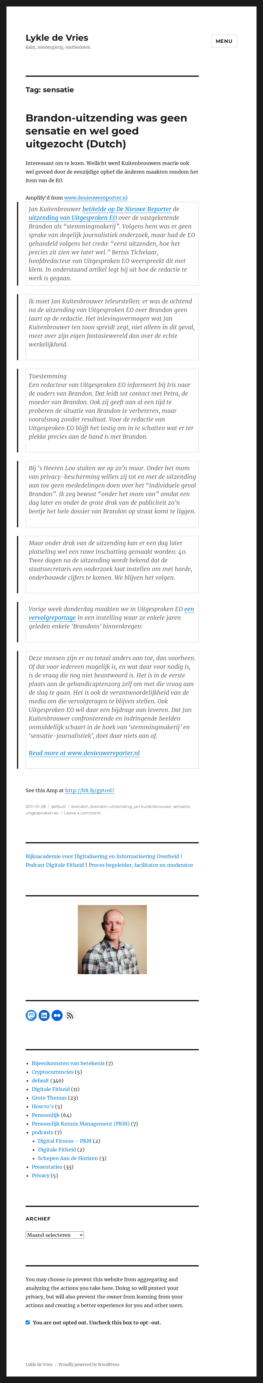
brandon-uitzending (111, 806)
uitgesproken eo (42, 812)
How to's (43, 1106)
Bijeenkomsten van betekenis (68, 1063)
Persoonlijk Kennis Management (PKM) (81, 1124)
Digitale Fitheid (51, 1089)
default (58, 806)
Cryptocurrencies (52, 1072)
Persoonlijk (46, 1115)
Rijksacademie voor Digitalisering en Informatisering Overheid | (104, 856)
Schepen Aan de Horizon (68, 1158)
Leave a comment (82, 812)
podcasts (42, 1132)
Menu (224, 41)
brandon (80, 806)
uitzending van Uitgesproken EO (73, 217)
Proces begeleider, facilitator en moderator (141, 865)
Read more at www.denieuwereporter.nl (84, 753)
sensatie (181, 806)
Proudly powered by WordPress (88, 1364)
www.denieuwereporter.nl (95, 198)
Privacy (40, 1175)
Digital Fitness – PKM (65, 1141)
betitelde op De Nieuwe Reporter (126, 209)
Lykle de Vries (57, 37)
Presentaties (47, 1167)
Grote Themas (49, 1098)
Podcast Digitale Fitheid (55, 865)
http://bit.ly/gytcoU (89, 790)
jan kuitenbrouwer (152, 806)
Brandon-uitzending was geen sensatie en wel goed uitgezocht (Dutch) (106, 131)
